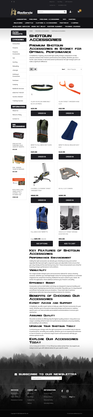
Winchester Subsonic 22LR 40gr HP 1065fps (18, 145)
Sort (63, 69)
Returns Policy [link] (48, 400)
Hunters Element (55, 26)
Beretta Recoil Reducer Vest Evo (69, 146)
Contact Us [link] (30, 400)
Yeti (65, 19)
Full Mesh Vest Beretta (39, 232)
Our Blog (60, 2)
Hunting (73, 19)
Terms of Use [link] (48, 393)
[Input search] (50, 12)
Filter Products (17, 33)
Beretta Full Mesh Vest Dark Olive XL (41, 146)
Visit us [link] (29, 403)
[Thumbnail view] (31, 69)
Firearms (33, 19)
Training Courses (72, 26)
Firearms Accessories (50, 19)
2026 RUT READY (38, 26)
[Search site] (65, 12)
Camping (75, 23)
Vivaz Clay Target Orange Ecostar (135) (68, 233)
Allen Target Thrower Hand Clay (69, 102)
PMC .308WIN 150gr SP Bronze (18, 168)
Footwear (64, 23)
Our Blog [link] (30, 396)
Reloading (19, 23)
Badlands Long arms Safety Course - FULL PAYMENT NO (17, 192)
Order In (42, 113)
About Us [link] (30, 393)
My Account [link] (15, 393)
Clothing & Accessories (47, 23)
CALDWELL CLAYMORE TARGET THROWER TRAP (41, 189)
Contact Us (52, 5)
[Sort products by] (74, 69)
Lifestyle (29, 23)
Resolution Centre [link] (16, 400)
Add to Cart (69, 243)
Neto (81, 413)
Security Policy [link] (48, 403)
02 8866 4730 (62, 5)
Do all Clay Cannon (65, 188)
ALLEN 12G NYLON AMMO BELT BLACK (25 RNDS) (40, 102)
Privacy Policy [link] (48, 396)
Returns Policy (17, 115)
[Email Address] (45, 378)
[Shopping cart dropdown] (78, 12)
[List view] (35, 69)
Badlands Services (21, 26)
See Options (41, 243)
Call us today (33, 346)
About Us (52, 2)
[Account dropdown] (71, 12)
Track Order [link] (15, 396)
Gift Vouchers (68, 2)
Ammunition (22, 19)
